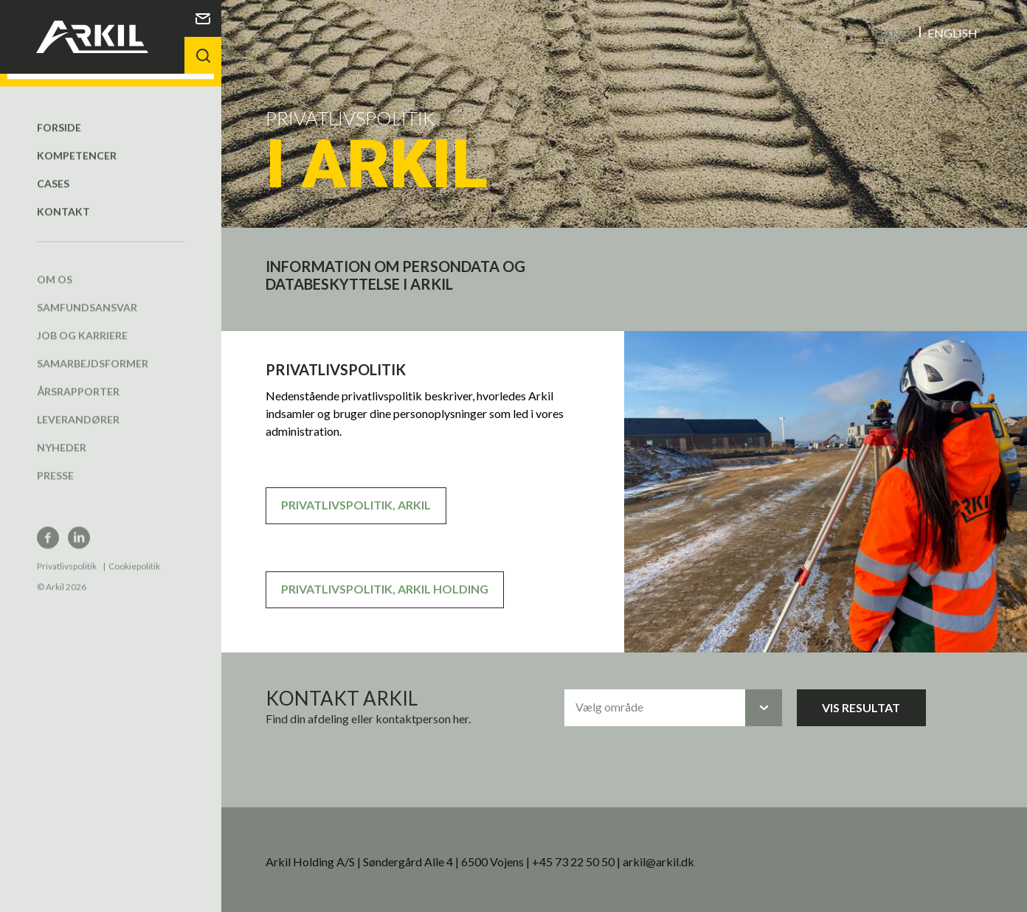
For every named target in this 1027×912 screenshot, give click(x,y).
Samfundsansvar (87, 294)
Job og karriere (82, 322)
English (952, 32)
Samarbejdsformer (92, 350)
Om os (54, 266)
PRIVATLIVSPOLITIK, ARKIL (356, 504)
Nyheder (61, 434)
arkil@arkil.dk (658, 861)
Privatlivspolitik (67, 552)
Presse (55, 462)
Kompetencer (77, 142)
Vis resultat (861, 707)
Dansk (894, 32)
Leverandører (78, 406)
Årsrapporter (78, 378)
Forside (59, 114)
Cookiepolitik (134, 552)
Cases (53, 170)
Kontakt (63, 198)
